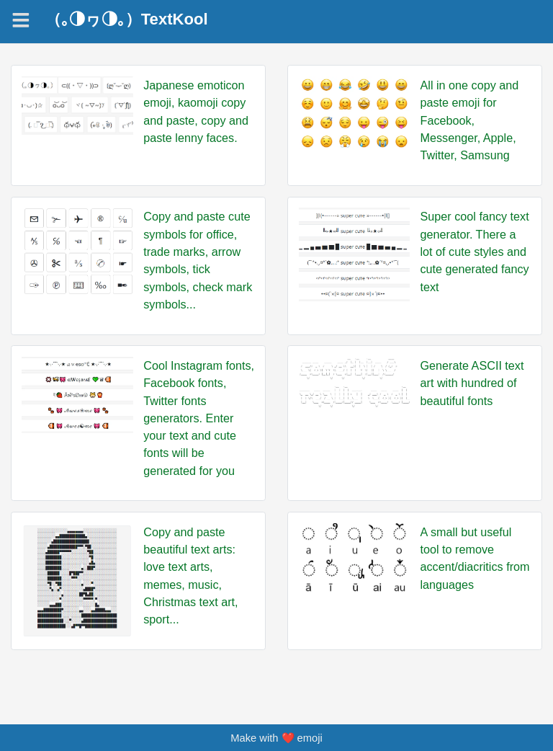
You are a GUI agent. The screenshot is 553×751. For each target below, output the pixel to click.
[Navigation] (21, 20)
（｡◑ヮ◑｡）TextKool (126, 19)
